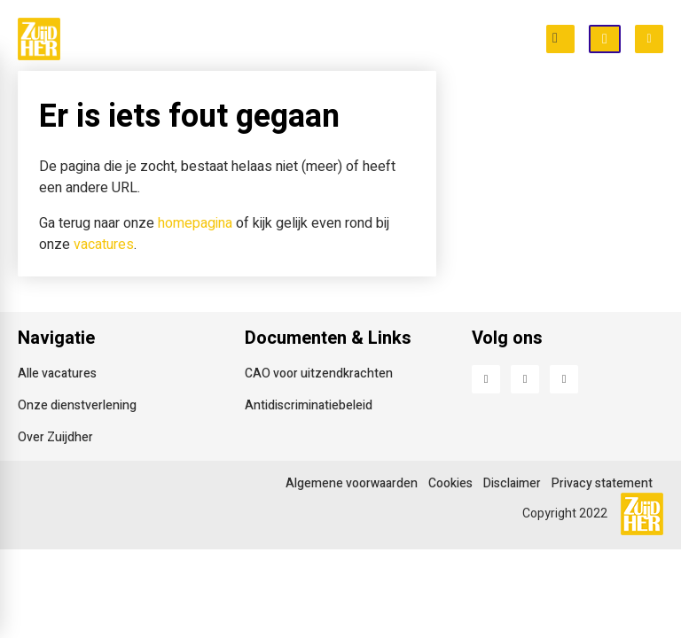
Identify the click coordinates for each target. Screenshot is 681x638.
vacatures (104, 244)
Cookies (450, 483)
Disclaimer (512, 483)
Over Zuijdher (55, 437)
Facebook (486, 379)
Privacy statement (602, 483)
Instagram (564, 379)
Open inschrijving (620, 40)
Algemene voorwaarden (352, 483)
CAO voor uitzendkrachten (319, 373)
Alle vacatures (57, 373)
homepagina (195, 223)
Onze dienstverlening (77, 405)
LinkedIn (525, 379)
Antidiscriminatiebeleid (308, 405)
